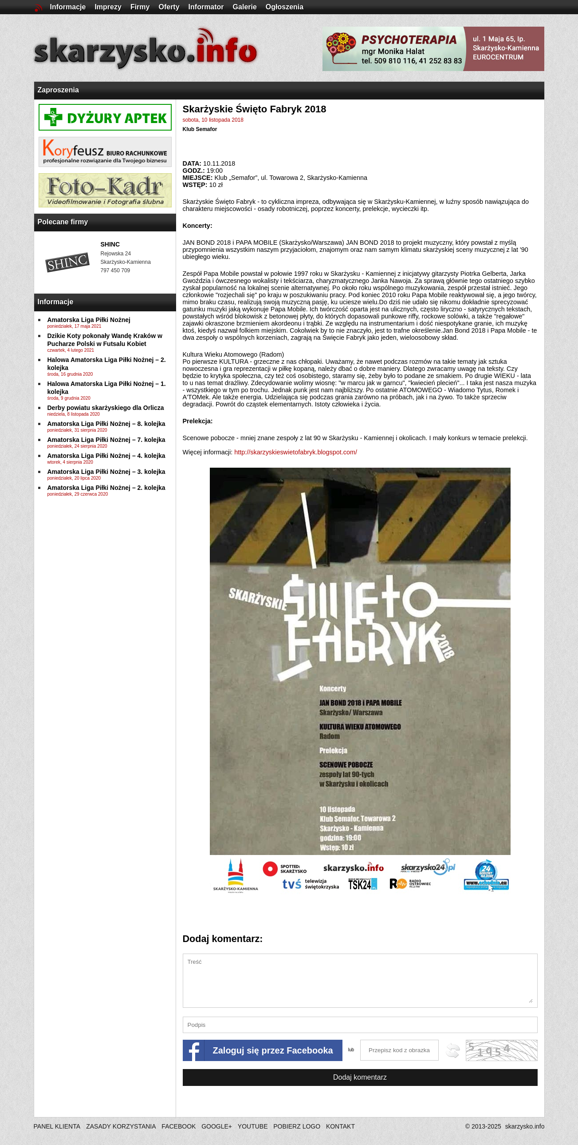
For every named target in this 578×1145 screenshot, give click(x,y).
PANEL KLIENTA (58, 1126)
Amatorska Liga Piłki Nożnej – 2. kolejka (106, 487)
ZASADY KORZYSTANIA (121, 1126)
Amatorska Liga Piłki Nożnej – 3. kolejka (106, 471)
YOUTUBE (253, 1126)
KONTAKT (340, 1126)
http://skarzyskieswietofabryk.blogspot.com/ (295, 452)
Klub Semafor (200, 129)
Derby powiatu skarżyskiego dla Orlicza (105, 407)
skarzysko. (525, 1126)
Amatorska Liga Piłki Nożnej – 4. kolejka (106, 455)
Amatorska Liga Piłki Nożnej (89, 319)
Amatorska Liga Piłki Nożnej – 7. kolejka (106, 439)
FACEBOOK (178, 1126)
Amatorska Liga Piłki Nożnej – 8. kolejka (106, 423)
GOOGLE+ (216, 1126)
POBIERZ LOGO (296, 1126)
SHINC (110, 244)
